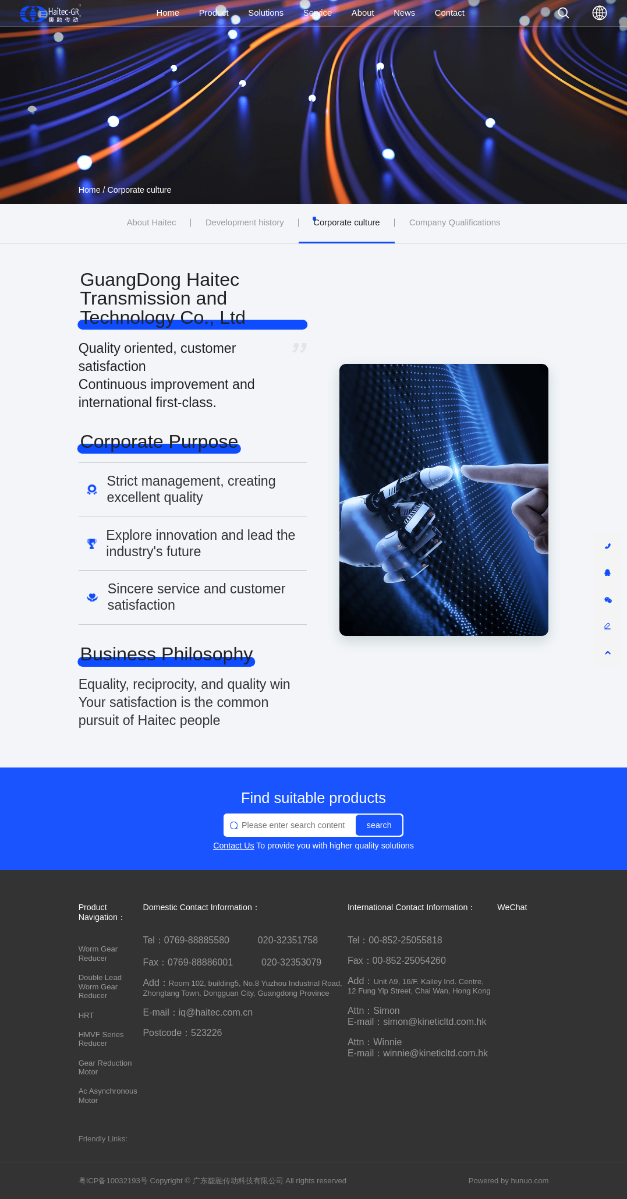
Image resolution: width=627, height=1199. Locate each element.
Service (317, 12)
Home (168, 12)
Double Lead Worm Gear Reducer (100, 986)
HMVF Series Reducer (101, 1039)
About (363, 12)
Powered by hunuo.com (509, 1180)
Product (214, 12)
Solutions (266, 12)
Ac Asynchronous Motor (108, 1096)
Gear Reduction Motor (105, 1068)
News (404, 12)
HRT (86, 1015)
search (379, 825)
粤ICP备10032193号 (113, 1180)
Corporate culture (140, 189)
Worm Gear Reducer (98, 954)
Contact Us (233, 845)
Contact (450, 12)
